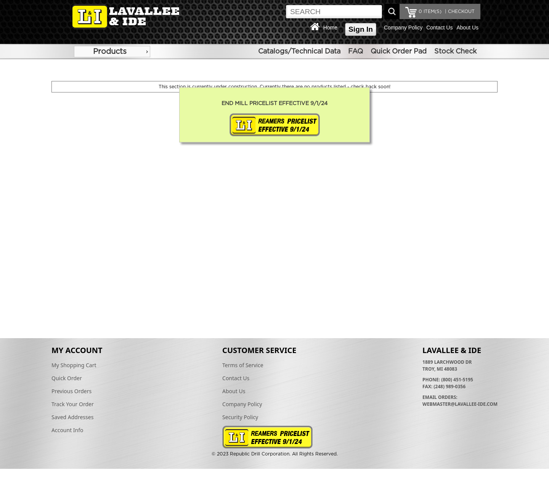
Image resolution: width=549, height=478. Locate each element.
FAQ (355, 51)
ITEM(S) (430, 11)
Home (330, 27)
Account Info (67, 430)
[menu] (112, 51)
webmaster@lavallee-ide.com (460, 404)
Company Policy (403, 27)
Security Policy (240, 417)
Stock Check (455, 51)
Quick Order (66, 378)
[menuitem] (112, 51)
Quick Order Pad (399, 51)
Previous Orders (71, 391)
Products (110, 51)
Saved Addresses (72, 417)
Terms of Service (242, 365)
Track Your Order (72, 404)
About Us (467, 27)
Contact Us (439, 27)
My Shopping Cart (73, 365)
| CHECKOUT (459, 11)
